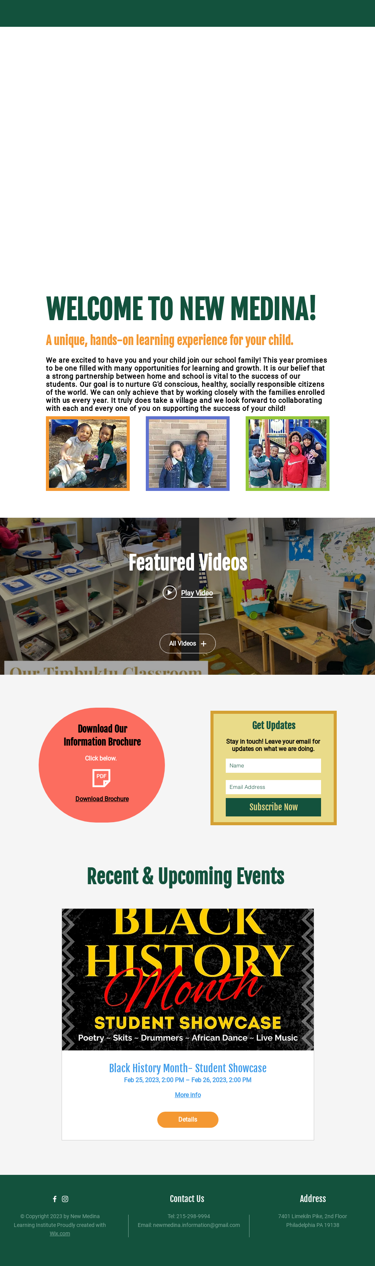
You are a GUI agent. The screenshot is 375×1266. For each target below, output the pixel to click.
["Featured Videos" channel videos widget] (187, 596)
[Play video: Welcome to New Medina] (188, 592)
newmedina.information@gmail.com (196, 1225)
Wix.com (60, 1233)
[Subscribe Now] (273, 807)
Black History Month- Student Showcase (188, 1069)
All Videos (187, 643)
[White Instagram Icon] (65, 1199)
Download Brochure (102, 799)
